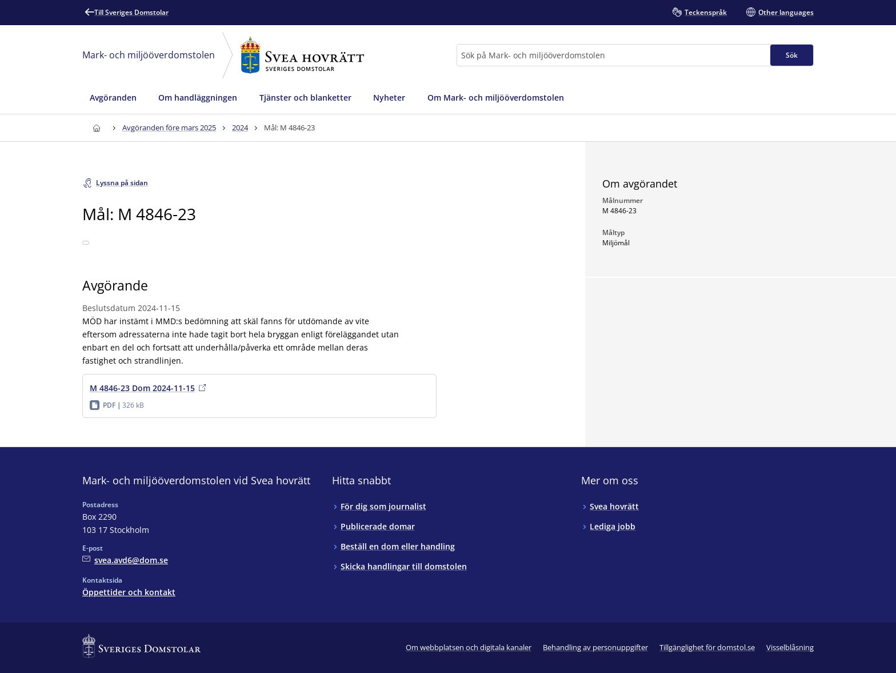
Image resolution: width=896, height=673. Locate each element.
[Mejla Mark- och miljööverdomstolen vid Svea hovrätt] (125, 560)
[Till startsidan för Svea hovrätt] (96, 127)
